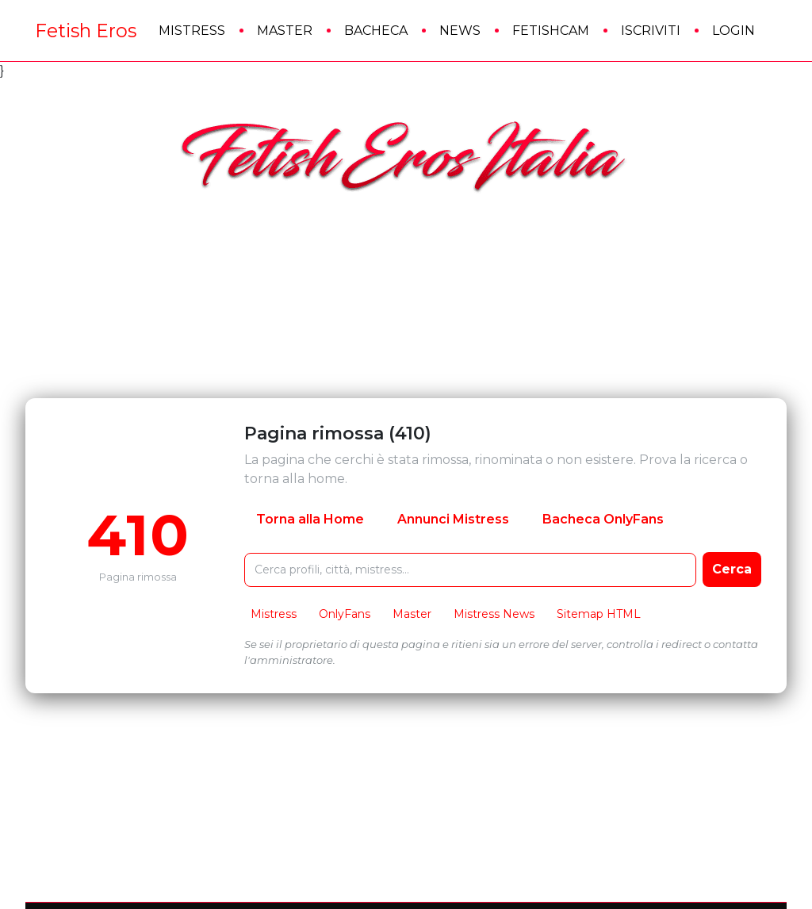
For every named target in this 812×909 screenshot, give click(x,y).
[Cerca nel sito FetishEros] (470, 570)
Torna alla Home (310, 519)
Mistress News (494, 614)
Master (284, 30)
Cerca (732, 569)
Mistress (192, 30)
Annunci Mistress (453, 519)
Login (733, 30)
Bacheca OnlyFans (603, 519)
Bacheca (376, 30)
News (460, 30)
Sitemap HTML (599, 614)
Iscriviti (650, 30)
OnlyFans (344, 614)
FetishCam (550, 30)
